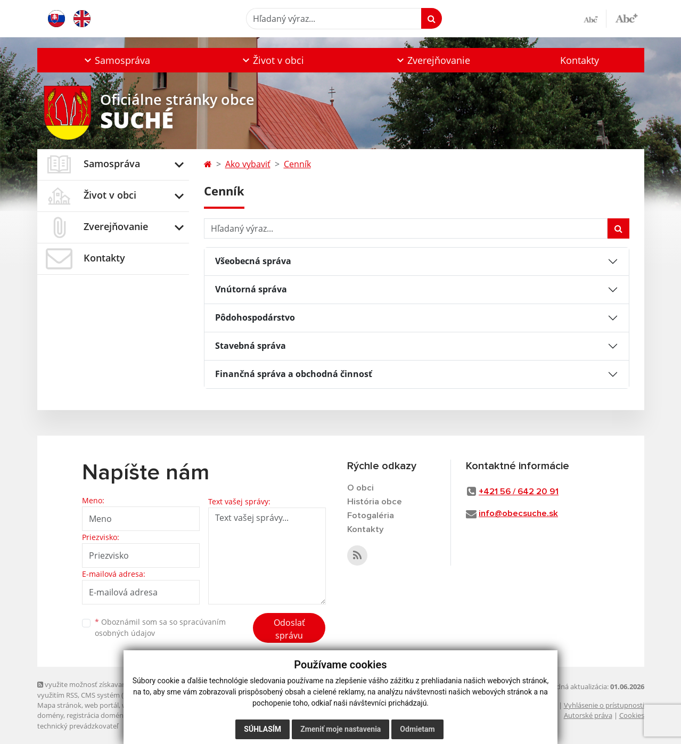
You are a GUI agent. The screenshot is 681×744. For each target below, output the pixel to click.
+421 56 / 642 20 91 (519, 491)
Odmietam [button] (417, 729)
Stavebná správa (250, 345)
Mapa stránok (59, 705)
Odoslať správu (289, 629)
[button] (116, 60)
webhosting (140, 705)
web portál (102, 705)
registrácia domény (97, 715)
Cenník (297, 164)
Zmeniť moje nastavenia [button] (340, 729)
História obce (374, 501)
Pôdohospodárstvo (255, 317)
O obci (360, 488)
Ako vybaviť (247, 164)
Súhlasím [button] (262, 729)
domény (50, 715)
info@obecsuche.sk (518, 513)
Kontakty (579, 60)
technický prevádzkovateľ (77, 726)
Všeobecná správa (253, 261)
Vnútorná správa (251, 289)
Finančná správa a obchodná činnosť (293, 374)
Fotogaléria (370, 516)
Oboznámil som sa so (160, 627)
